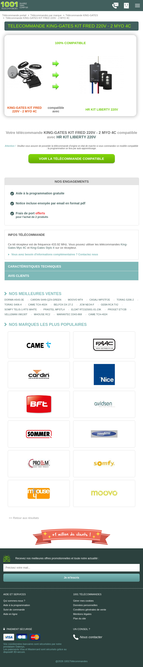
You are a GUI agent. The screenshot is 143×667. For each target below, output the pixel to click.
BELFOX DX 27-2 (63, 304)
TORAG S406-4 (13, 304)
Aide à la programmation (16, 605)
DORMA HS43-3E (14, 299)
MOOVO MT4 (75, 299)
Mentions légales (82, 614)
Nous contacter (91, 637)
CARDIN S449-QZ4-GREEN (46, 299)
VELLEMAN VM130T (15, 314)
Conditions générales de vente (89, 609)
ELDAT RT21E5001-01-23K (86, 309)
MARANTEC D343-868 (69, 314)
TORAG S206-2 (125, 299)
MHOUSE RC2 (42, 314)
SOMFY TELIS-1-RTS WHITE (20, 309)
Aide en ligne (10, 614)
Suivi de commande (14, 609)
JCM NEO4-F (87, 304)
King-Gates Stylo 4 (42, 247)
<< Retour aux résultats (24, 518)
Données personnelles (85, 605)
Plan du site (79, 618)
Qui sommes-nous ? (14, 600)
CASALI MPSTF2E (99, 299)
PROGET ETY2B (117, 309)
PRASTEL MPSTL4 (54, 309)
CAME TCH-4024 (37, 304)
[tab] (71, 234)
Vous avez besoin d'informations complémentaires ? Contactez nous (54, 254)
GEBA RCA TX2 (109, 304)
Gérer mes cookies (83, 600)
